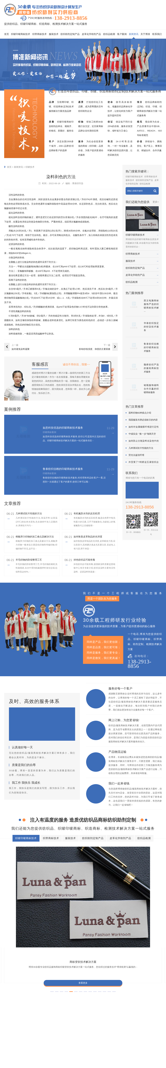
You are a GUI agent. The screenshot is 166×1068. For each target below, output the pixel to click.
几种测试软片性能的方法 (29, 513)
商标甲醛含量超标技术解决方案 (64, 995)
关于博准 (145, 34)
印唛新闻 (121, 1025)
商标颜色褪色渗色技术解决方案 (26, 995)
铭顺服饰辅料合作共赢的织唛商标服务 (151, 389)
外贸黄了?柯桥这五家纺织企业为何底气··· (144, 462)
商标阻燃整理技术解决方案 (60, 1000)
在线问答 (121, 1043)
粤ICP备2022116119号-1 (116, 1064)
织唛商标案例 (101, 1025)
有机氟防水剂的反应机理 (87, 513)
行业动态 (121, 1030)
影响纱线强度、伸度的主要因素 (94, 349)
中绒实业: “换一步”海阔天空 (142, 434)
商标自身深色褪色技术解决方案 (118, 989)
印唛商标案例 (101, 1030)
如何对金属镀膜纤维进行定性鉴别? (144, 427)
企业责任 (152, 1030)
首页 (6, 34)
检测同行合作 (155, 1048)
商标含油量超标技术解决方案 (24, 1000)
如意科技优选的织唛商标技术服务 (63, 427)
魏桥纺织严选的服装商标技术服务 (151, 368)
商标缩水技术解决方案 (83, 984)
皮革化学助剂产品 (91, 34)
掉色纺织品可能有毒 (84, 559)
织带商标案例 (101, 1034)
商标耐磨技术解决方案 (99, 995)
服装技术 (53, 34)
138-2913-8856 (70, 18)
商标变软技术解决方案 (22, 879)
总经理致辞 (154, 1039)
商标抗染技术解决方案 (113, 984)
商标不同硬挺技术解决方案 (131, 995)
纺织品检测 (109, 34)
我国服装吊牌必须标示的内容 (143, 419)
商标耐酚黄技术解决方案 (63, 879)
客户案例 (122, 34)
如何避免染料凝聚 (21, 349)
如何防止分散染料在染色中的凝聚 (144, 441)
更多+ (156, 202)
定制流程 (142, 1034)
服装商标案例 (101, 1039)
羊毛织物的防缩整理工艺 (29, 559)
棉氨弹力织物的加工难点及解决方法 (35, 536)
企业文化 (152, 1025)
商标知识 (121, 1039)
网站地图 (133, 1064)
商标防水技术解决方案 (53, 984)
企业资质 (142, 1025)
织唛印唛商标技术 (20, 34)
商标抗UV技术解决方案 (103, 879)
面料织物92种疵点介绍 (140, 412)
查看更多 (22, 903)
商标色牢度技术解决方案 (22, 984)
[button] (76, 915)
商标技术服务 (86, 1064)
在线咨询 (142, 1052)
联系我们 (157, 34)
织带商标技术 (39, 34)
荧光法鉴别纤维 (136, 455)
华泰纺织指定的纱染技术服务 (151, 326)
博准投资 (142, 1043)
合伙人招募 (154, 1043)
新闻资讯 (133, 34)
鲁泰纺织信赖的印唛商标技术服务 (63, 468)
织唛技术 (29, 167)
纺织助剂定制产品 (70, 34)
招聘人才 (142, 1039)
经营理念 (152, 1034)
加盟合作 (142, 1048)
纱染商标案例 (101, 1043)
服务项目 (73, 1018)
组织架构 (142, 1030)
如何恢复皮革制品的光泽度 (88, 536)
